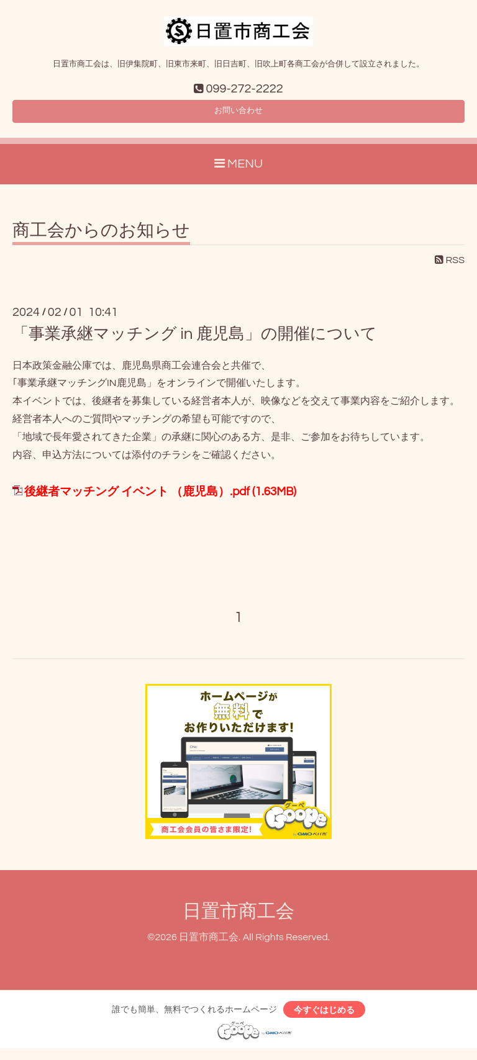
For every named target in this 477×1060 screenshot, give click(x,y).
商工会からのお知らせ (101, 237)
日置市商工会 (238, 918)
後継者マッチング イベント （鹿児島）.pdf (137, 499)
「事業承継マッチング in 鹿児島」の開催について (194, 341)
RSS (450, 267)
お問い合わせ (238, 115)
